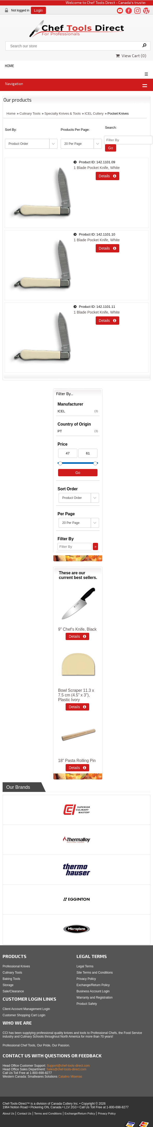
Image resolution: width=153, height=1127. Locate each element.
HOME (9, 66)
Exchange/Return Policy (93, 985)
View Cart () (131, 55)
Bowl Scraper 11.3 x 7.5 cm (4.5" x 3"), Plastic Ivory (76, 695)
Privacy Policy (86, 979)
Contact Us (24, 1113)
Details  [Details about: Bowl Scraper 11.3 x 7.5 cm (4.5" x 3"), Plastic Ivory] (77, 707)
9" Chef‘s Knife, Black (77, 629)
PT (78, 431)
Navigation (14, 83)
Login (38, 10)
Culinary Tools (29, 113)
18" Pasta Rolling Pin (77, 761)
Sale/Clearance (13, 991)
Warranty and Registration (94, 997)
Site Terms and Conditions (94, 972)
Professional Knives (16, 966)
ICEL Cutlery (94, 113)
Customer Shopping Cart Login (24, 1015)
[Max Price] (88, 453)
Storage (8, 985)
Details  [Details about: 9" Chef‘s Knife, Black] (77, 636)
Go (110, 148)
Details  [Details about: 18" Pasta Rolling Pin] (77, 768)
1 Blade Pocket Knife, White (97, 168)
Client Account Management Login (26, 1009)
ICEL (78, 411)
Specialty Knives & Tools (62, 113)
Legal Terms (84, 966)
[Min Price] (67, 453)
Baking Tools (11, 979)
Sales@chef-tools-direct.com (66, 1069)
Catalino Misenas (70, 1076)
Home (11, 113)
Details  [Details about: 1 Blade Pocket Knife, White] (107, 176)
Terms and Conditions (48, 1113)
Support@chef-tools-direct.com (68, 1065)
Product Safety (86, 1004)
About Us (8, 1113)
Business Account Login (92, 991)
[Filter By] (128, 140)
